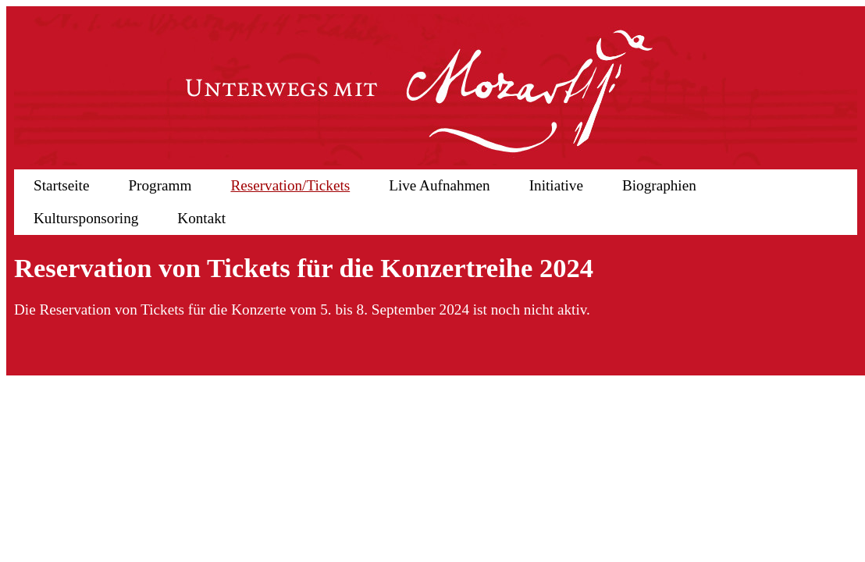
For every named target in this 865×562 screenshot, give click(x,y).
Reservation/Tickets (290, 185)
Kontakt (201, 218)
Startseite (61, 185)
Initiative (556, 185)
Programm (159, 185)
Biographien (659, 185)
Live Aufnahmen (439, 185)
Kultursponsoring (86, 218)
